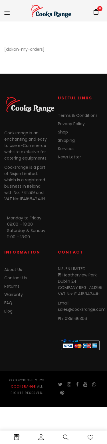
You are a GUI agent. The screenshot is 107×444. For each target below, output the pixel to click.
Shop (63, 132)
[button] (95, 12)
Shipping (66, 140)
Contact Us (15, 278)
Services (66, 149)
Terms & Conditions (78, 115)
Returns (11, 286)
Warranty (13, 294)
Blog (8, 311)
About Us (13, 269)
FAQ (8, 303)
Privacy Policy (71, 124)
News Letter (69, 157)
